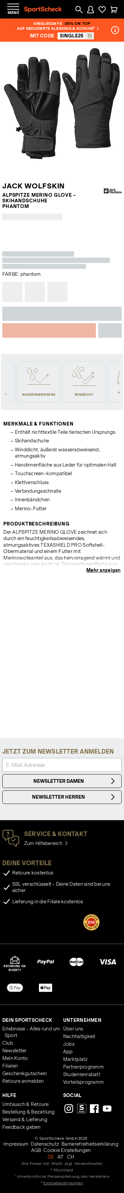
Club (7, 1043)
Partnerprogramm (83, 1066)
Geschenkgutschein (24, 1073)
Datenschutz (45, 1144)
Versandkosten (88, 1163)
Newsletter (14, 1050)
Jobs (68, 1044)
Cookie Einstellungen (67, 1150)
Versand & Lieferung (24, 1119)
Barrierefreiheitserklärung (90, 1144)
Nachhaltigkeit (79, 1036)
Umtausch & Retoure (25, 1104)
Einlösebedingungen (63, 1183)
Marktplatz (75, 1059)
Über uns (73, 1028)
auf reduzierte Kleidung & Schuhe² (58, 28)
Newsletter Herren (74, 797)
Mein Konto (15, 1058)
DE (51, 1157)
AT (61, 1157)
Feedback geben (21, 1127)
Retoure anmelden (23, 1081)
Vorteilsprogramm (83, 1082)
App (68, 1051)
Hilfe (9, 1095)
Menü (13, 12)
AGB (36, 1150)
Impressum (15, 1144)
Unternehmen (82, 1020)
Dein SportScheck (27, 1020)
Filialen (10, 1066)
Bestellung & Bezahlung (28, 1112)
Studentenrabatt (81, 1074)
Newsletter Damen (75, 781)
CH (70, 1157)
